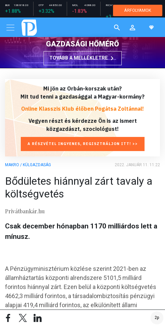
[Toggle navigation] (10, 28)
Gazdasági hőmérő (82, 44)
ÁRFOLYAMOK (137, 10)
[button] (132, 27)
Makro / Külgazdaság (28, 164)
